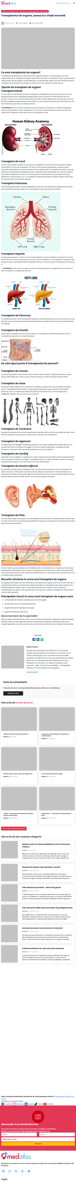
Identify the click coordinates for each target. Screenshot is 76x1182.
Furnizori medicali (8, 1166)
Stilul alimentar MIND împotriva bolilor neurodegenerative (47, 908)
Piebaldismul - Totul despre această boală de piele (56, 815)
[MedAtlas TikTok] (22, 1094)
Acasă (3, 1106)
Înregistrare (5, 1150)
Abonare (38, 1066)
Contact (4, 1112)
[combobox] (64, 3)
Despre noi (5, 1109)
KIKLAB (49, 1177)
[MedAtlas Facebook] (3, 1094)
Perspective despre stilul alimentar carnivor (41, 867)
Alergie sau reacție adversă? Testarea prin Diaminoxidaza (52, 735)
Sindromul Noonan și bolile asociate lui (18, 734)
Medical (6, 739)
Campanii (5, 1124)
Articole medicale (8, 1142)
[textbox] (63, 3)
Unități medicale (7, 1136)
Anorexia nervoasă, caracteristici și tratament (42, 928)
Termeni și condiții (8, 1115)
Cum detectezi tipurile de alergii (54, 774)
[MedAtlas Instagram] (10, 1094)
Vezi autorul (32, 672)
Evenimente (5, 1145)
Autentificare (6, 1148)
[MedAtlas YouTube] (29, 1094)
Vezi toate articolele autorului (13, 828)
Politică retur (6, 1121)
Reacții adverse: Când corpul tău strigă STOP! (19, 775)
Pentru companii (7, 1163)
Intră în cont (13, 693)
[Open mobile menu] (74, 3)
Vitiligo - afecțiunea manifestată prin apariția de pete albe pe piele (18, 815)
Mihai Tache (10, 23)
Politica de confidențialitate (11, 1118)
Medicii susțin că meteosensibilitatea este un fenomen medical (46, 845)
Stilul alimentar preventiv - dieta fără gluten (41, 887)
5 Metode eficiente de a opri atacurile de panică (43, 948)
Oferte (3, 1139)
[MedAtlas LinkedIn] (16, 1094)
